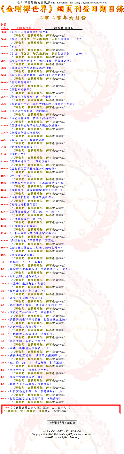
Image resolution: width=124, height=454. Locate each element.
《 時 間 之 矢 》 (17, 154)
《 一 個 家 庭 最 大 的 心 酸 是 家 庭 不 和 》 (32, 233)
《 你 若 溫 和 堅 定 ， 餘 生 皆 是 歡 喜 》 (31, 197)
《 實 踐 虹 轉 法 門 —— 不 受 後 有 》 (29, 161)
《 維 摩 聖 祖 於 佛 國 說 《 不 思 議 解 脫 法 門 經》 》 (38, 183)
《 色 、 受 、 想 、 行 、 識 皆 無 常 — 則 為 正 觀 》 (36, 362)
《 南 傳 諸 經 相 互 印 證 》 (23, 204)
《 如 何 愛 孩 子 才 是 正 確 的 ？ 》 (26, 290)
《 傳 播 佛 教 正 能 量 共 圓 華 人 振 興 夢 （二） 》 (37, 305)
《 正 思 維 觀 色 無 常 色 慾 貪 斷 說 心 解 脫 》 (34, 125)
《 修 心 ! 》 (15, 46)
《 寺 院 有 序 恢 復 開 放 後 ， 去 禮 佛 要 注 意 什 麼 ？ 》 (39, 269)
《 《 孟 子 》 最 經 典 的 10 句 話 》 (26, 283)
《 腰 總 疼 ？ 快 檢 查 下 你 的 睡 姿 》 (29, 111)
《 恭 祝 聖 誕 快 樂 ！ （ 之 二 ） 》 (48, 39)
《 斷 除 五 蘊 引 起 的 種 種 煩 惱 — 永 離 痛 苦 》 (34, 398)
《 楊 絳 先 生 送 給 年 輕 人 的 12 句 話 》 (30, 384)
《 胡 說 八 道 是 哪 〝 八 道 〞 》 (25, 298)
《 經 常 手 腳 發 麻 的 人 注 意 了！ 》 (28, 341)
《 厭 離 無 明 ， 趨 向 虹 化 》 (23, 276)
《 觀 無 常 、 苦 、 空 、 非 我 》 (25, 262)
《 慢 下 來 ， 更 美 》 (20, 175)
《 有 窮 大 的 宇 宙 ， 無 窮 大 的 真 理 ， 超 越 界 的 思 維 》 (42, 103)
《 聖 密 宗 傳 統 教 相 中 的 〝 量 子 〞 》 (32, 96)
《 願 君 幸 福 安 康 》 (20, 89)
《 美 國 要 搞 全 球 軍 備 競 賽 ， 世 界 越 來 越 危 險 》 (37, 319)
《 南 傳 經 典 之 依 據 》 (22, 254)
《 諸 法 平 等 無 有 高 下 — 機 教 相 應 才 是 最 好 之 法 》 (40, 60)
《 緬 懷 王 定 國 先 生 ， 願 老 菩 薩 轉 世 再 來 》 (35, 247)
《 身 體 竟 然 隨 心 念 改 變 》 (25, 132)
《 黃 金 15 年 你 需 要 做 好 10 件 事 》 (29, 32)
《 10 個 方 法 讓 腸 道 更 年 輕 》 (25, 377)
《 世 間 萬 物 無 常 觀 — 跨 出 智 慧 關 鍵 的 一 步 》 (36, 391)
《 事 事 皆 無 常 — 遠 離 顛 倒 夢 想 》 (28, 369)
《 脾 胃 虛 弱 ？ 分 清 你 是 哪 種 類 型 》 (31, 68)
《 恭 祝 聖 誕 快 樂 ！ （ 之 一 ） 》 (48, 53)
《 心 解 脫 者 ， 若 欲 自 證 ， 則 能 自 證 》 (31, 333)
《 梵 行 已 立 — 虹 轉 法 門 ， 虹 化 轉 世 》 (31, 312)
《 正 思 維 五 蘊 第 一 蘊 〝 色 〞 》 (28, 218)
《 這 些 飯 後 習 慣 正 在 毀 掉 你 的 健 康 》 (32, 168)
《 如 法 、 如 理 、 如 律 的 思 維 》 (28, 139)
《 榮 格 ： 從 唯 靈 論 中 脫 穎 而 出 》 (28, 348)
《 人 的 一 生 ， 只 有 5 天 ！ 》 (24, 326)
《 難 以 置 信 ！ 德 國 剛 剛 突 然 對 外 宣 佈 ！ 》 (35, 190)
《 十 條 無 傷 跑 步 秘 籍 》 (23, 226)
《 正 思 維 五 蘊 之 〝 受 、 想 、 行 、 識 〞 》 (34, 211)
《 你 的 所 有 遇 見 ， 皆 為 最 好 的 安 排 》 (32, 118)
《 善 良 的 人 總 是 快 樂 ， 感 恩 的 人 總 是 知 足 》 (37, 75)
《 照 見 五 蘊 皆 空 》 (20, 82)
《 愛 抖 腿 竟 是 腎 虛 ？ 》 (23, 147)
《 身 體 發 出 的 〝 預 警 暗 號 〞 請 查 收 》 (32, 240)
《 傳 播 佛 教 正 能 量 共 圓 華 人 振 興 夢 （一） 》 (37, 355)
